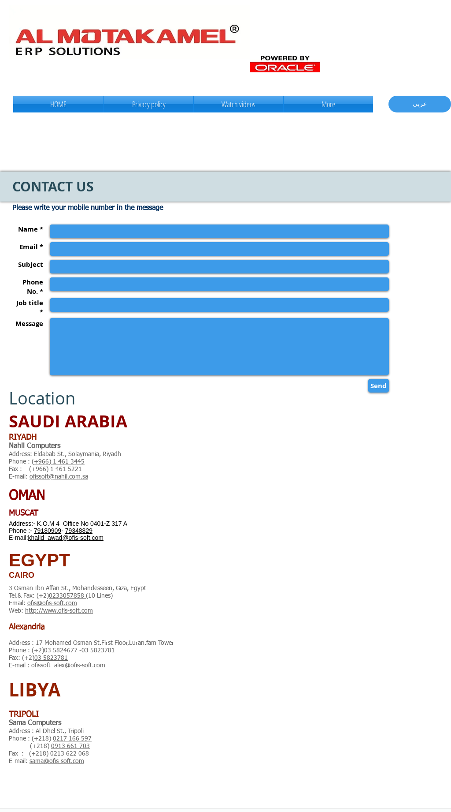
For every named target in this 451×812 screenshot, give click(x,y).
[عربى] (419, 104)
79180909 (47, 530)
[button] (238, 104)
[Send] (378, 386)
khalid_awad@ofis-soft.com (66, 537)
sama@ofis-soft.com (57, 761)
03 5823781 (51, 658)
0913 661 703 (70, 746)
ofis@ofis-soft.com (52, 603)
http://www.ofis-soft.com (59, 611)
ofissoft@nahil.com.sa (59, 477)
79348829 (78, 530)
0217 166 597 (72, 739)
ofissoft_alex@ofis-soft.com (68, 665)
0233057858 (67, 596)
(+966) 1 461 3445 (58, 462)
